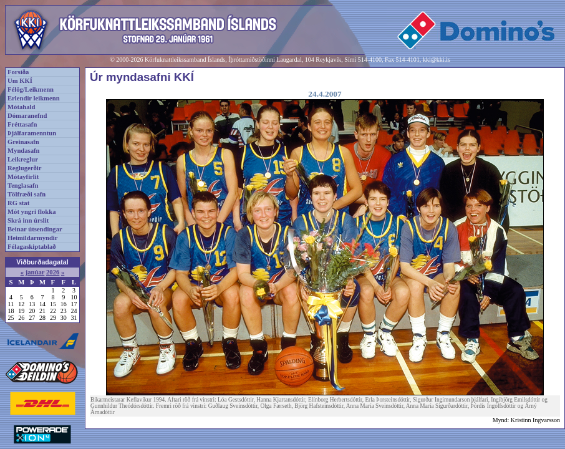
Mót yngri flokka (31, 211)
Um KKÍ (19, 80)
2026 (52, 272)
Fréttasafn (22, 124)
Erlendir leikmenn (33, 98)
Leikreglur (22, 159)
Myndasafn (23, 150)
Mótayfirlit (23, 176)
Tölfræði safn (26, 194)
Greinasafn (23, 141)
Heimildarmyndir (32, 237)
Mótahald (21, 107)
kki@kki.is (436, 59)
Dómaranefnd (27, 115)
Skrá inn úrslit (28, 220)
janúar (35, 272)
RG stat (18, 203)
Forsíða (18, 72)
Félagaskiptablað (31, 246)
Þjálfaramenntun (31, 133)
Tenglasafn (22, 185)
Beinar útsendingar (34, 229)
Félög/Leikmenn (30, 89)
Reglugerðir (24, 168)
